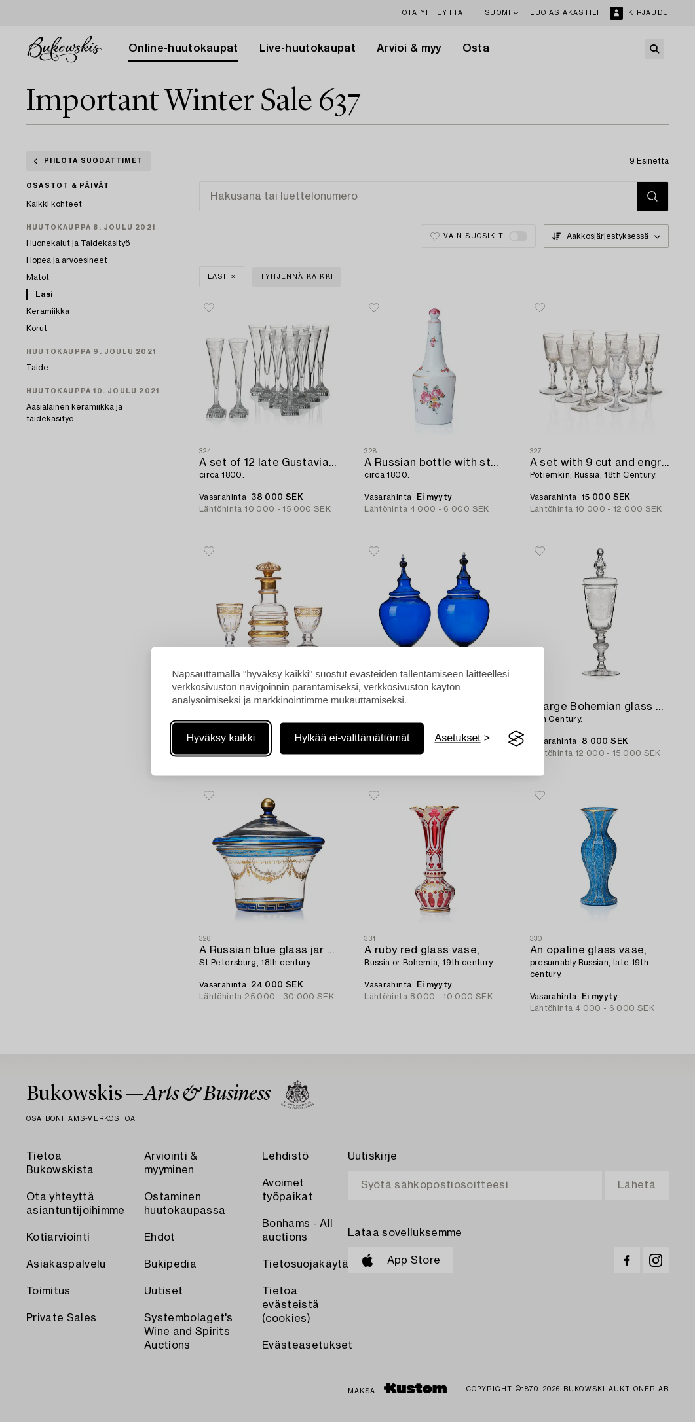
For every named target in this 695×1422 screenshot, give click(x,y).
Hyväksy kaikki (221, 738)
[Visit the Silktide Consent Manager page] (516, 739)
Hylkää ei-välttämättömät (351, 738)
